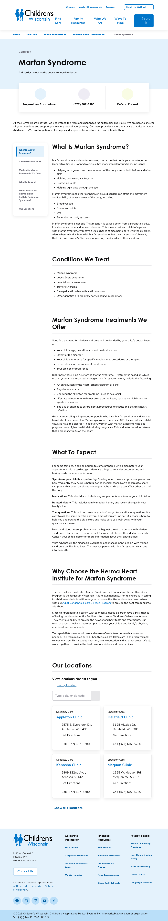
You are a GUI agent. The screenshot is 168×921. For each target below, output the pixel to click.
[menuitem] (30, 151)
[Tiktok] (54, 901)
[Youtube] (45, 901)
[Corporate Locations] (76, 855)
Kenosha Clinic (76, 765)
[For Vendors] (71, 847)
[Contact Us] (25, 871)
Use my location (64, 685)
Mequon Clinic (127, 765)
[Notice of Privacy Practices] (142, 845)
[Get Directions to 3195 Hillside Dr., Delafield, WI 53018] (130, 731)
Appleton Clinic (76, 717)
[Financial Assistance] (109, 855)
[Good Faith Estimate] (109, 883)
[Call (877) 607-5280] (76, 744)
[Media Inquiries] (73, 875)
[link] (70, 7)
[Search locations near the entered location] (95, 696)
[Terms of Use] (138, 874)
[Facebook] (17, 901)
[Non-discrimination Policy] (142, 856)
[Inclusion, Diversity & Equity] (77, 865)
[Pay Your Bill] (104, 847)
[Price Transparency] (108, 875)
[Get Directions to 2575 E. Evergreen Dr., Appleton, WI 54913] (79, 731)
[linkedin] (35, 901)
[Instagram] (26, 901)
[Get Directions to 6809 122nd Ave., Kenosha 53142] (79, 778)
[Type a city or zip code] (71, 696)
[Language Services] (141, 882)
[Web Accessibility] (140, 866)
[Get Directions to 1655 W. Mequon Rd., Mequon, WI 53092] (130, 778)
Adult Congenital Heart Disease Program (86, 603)
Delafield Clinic (127, 717)
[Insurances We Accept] (109, 865)
